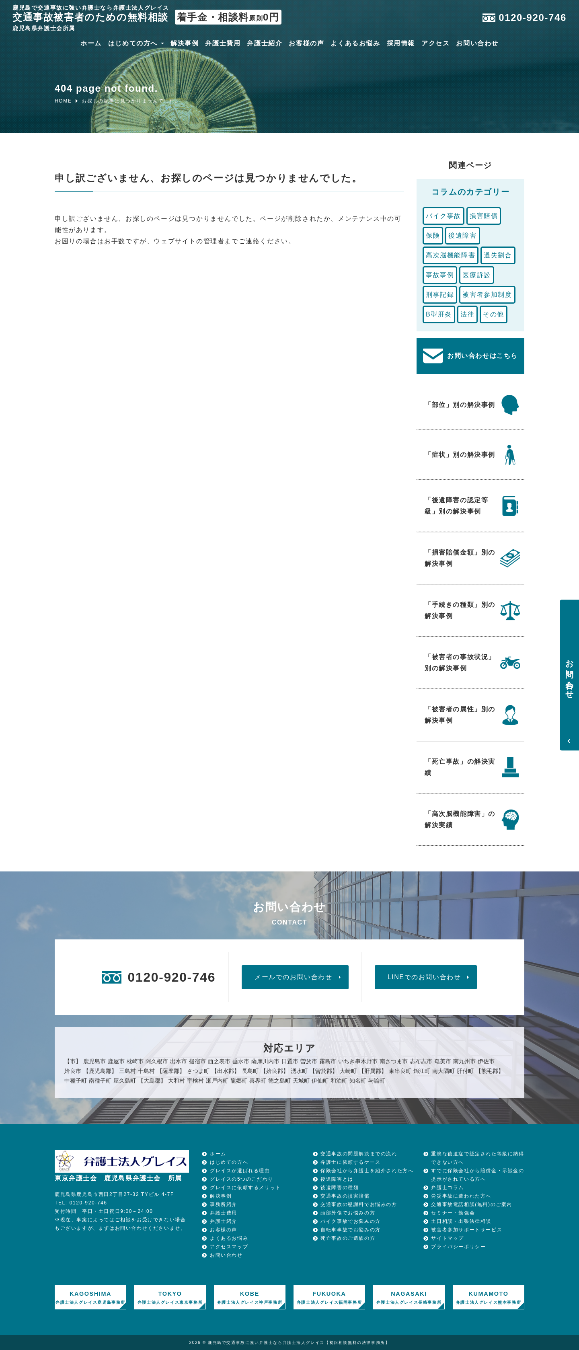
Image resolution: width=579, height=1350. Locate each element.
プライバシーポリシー (458, 1246)
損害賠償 (484, 215)
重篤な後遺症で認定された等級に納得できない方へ (477, 1158)
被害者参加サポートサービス (466, 1230)
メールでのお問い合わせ (294, 977)
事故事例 (440, 274)
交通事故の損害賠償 (345, 1196)
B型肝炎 (439, 314)
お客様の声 (306, 44)
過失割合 (498, 255)
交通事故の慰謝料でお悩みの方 (358, 1204)
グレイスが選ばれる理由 (240, 1170)
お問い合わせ (477, 44)
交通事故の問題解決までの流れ (358, 1154)
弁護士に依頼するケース (350, 1162)
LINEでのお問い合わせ (424, 977)
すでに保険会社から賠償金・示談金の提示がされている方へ (477, 1175)
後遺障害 (462, 235)
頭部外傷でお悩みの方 (347, 1213)
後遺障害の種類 (339, 1187)
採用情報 (401, 44)
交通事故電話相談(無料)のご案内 (471, 1204)
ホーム (91, 44)
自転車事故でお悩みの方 (350, 1230)
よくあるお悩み (355, 44)
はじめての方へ (133, 44)
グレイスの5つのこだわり (241, 1179)
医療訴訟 (476, 274)
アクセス (435, 44)
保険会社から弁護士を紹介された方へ (366, 1170)
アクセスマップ (229, 1246)
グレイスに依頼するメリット (245, 1187)
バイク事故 (443, 215)
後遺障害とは (336, 1179)
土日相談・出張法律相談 (461, 1221)
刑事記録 (440, 294)
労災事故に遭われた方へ (461, 1196)
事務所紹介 (223, 1204)
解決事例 (184, 44)
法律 (467, 314)
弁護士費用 (222, 44)
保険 (433, 235)
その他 (493, 314)
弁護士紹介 (264, 44)
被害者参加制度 (487, 294)
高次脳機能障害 (450, 255)
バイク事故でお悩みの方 (350, 1221)
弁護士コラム (447, 1187)
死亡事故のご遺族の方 (347, 1238)
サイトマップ (447, 1238)
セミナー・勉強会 (453, 1213)
